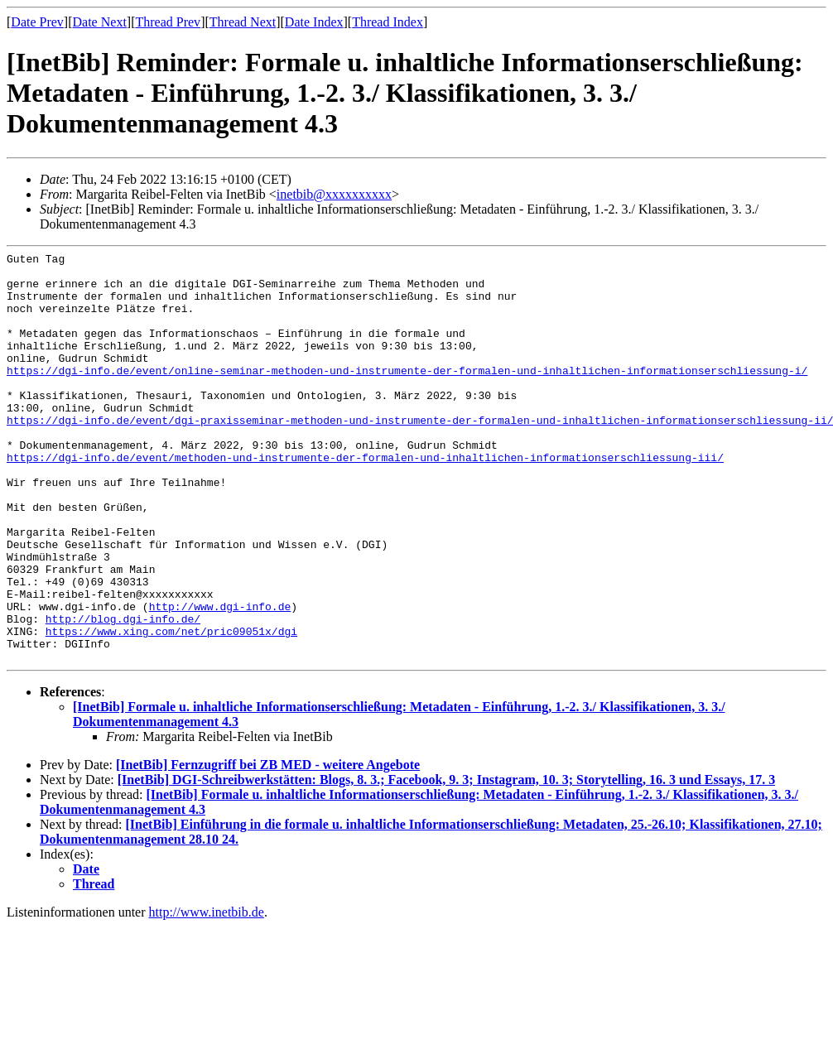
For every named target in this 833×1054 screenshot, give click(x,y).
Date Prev (37, 22)
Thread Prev (167, 22)
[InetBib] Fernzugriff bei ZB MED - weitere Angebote (268, 847)
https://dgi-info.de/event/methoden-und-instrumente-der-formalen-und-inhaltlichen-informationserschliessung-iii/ (365, 499)
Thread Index (387, 22)
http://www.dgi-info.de (220, 678)
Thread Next (242, 22)
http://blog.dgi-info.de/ (123, 693)
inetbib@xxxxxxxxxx (334, 194)
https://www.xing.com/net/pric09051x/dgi (171, 707)
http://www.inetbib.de (206, 994)
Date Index (314, 22)
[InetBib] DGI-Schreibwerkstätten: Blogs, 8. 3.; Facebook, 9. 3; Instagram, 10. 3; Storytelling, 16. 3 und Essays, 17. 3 (446, 861)
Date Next (100, 22)
